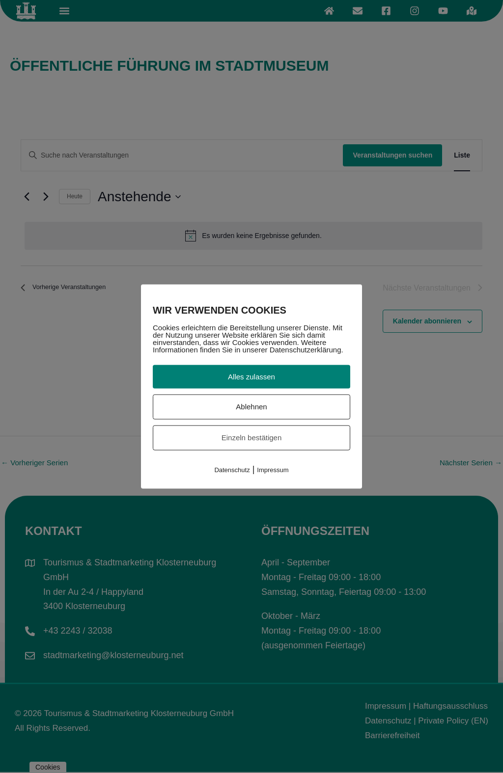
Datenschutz (232, 469)
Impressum (272, 469)
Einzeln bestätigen (252, 437)
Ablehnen (251, 406)
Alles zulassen (251, 376)
